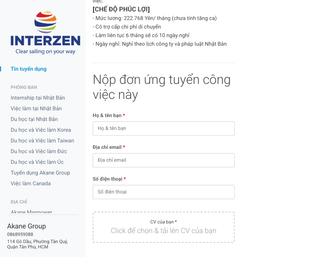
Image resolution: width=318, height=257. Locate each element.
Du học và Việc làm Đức (39, 151)
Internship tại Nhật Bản (38, 98)
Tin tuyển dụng (29, 69)
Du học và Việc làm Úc (37, 162)
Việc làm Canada (31, 183)
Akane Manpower (31, 212)
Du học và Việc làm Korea (41, 130)
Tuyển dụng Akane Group (40, 173)
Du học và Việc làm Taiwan (42, 140)
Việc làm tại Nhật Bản (36, 108)
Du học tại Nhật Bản (34, 119)
